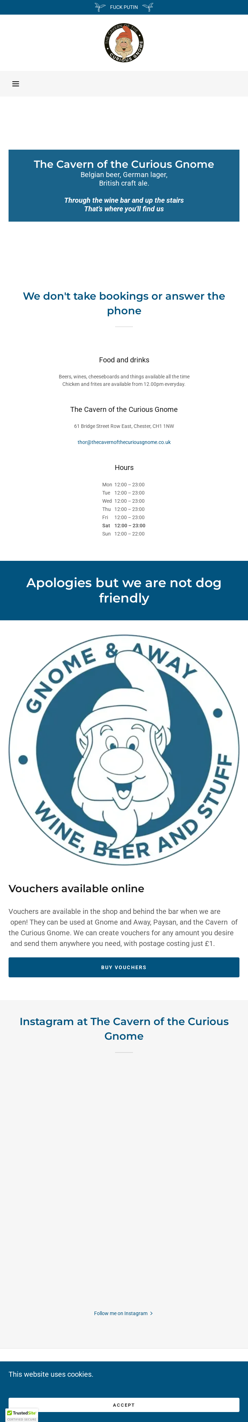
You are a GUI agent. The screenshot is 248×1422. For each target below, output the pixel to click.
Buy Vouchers (123, 967)
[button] (16, 84)
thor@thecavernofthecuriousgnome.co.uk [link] (124, 442)
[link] (124, 42)
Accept (124, 1405)
